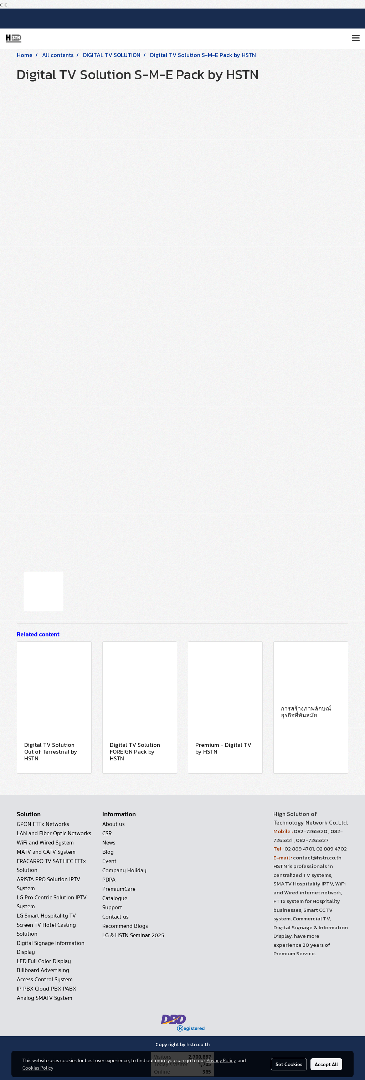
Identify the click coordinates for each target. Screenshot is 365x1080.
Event (109, 861)
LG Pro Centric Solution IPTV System (52, 902)
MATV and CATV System (46, 852)
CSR (107, 833)
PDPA (108, 879)
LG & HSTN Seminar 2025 (133, 935)
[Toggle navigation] (356, 38)
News (108, 842)
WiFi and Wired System (45, 842)
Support (112, 907)
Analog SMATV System (44, 998)
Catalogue (114, 898)
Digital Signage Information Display (50, 948)
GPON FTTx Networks (43, 824)
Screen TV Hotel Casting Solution (46, 929)
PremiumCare (118, 889)
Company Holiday (124, 870)
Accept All (326, 1064)
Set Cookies (289, 1064)
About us (113, 824)
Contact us (115, 916)
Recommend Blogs (125, 926)
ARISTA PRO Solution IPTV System (48, 884)
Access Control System (45, 979)
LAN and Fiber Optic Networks (54, 833)
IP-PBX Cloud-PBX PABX (46, 988)
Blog (108, 852)
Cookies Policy (37, 1067)
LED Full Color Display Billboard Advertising (44, 966)
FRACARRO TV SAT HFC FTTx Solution (51, 866)
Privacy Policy (221, 1060)
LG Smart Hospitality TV (46, 915)
